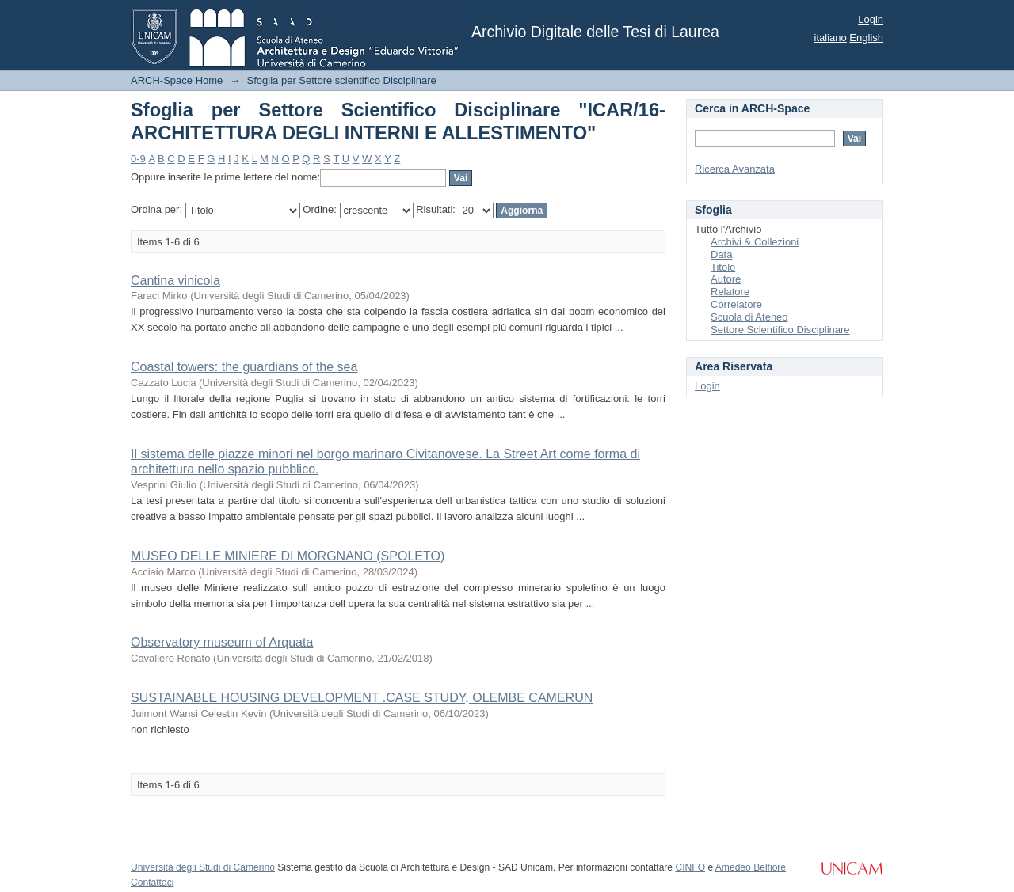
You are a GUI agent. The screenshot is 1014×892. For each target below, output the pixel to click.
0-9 (138, 159)
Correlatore (736, 304)
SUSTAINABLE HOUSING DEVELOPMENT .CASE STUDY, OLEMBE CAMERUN (362, 697)
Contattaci (152, 882)
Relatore (730, 292)
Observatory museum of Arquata (222, 642)
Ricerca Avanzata (735, 169)
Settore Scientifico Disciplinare (780, 330)
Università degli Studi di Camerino (203, 867)
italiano (830, 38)
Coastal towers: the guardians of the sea (244, 367)
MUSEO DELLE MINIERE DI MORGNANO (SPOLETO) (287, 556)
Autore (726, 279)
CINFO (690, 867)
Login (870, 19)
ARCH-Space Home (177, 80)
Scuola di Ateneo (749, 317)
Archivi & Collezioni (755, 242)
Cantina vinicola (175, 280)
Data (721, 254)
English (866, 38)
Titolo (723, 267)
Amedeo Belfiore (750, 867)
